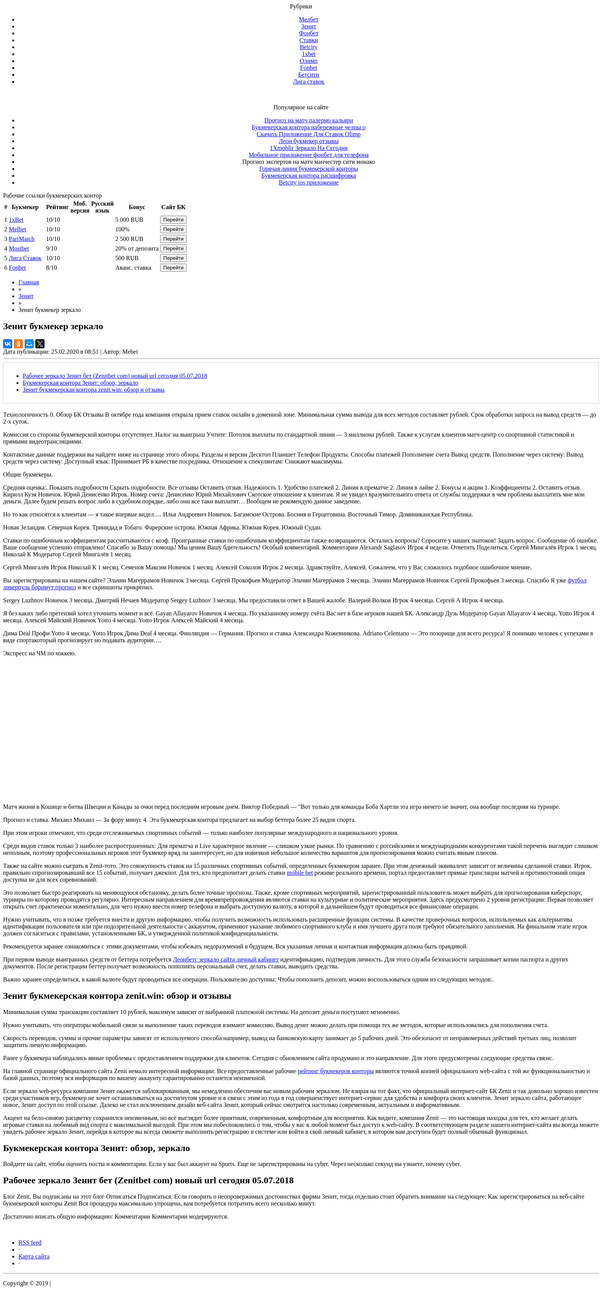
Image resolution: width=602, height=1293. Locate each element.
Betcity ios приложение (309, 182)
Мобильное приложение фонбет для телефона (309, 155)
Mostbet (19, 248)
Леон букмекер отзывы (309, 141)
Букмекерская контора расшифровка (308, 175)
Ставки (308, 40)
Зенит (308, 26)
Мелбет (308, 19)
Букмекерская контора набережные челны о (309, 127)
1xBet (16, 219)
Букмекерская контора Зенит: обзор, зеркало (80, 382)
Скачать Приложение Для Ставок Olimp (309, 134)
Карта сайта (34, 1256)
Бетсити (308, 74)
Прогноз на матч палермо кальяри (308, 120)
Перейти (173, 220)
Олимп (309, 61)
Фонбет (308, 33)
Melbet (17, 229)
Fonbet (308, 67)
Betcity (309, 47)
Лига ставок (308, 81)
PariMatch (22, 239)
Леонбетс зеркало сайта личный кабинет (226, 959)
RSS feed (29, 1242)
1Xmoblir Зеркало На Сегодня (308, 148)
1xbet (309, 54)
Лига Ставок (25, 258)
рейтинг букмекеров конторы (336, 1071)
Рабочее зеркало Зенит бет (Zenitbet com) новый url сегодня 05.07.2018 (115, 376)
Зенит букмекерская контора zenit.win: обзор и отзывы (94, 389)
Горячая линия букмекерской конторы (308, 168)
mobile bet (300, 872)
